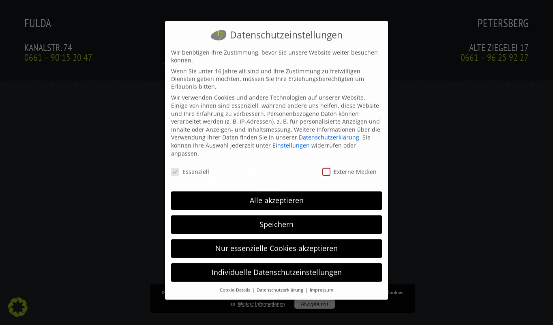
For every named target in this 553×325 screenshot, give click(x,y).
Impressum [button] (321, 284)
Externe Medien (349, 166)
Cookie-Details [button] (235, 284)
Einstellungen (291, 139)
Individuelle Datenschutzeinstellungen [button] (277, 266)
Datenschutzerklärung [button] (280, 284)
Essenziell (190, 166)
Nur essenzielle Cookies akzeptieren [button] (276, 242)
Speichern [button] (276, 218)
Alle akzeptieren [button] (277, 194)
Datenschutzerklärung (329, 131)
